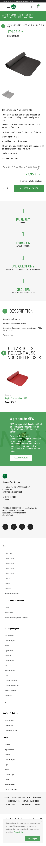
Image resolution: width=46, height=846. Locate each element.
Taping (7, 779)
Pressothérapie (9, 670)
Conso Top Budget (11, 789)
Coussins (8, 588)
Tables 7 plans (9, 573)
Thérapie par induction (12, 685)
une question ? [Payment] (23, 266)
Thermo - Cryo (9, 774)
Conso (13, 15)
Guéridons (8, 695)
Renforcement (9, 613)
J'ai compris (32, 838)
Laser (6, 675)
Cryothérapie (9, 651)
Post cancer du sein (11, 730)
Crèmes (7, 745)
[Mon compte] (35, 7)
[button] (31, 6)
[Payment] (23, 211)
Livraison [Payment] (23, 243)
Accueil (5, 15)
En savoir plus (19, 832)
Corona (28, 15)
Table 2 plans (9, 553)
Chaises (7, 583)
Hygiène (7, 755)
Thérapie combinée (11, 680)
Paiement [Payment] (23, 220)
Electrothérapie (9, 641)
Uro (6, 665)
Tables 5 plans (9, 568)
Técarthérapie (9, 660)
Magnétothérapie (10, 690)
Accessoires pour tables (12, 593)
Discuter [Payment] (23, 290)
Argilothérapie (9, 750)
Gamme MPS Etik (10, 784)
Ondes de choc (9, 636)
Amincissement (9, 720)
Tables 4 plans (9, 563)
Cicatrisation (9, 725)
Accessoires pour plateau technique (16, 618)
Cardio (7, 608)
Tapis (21, 15)
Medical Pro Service (11, 482)
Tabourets (8, 578)
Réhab (7, 646)
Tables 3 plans (9, 558)
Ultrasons (8, 656)
